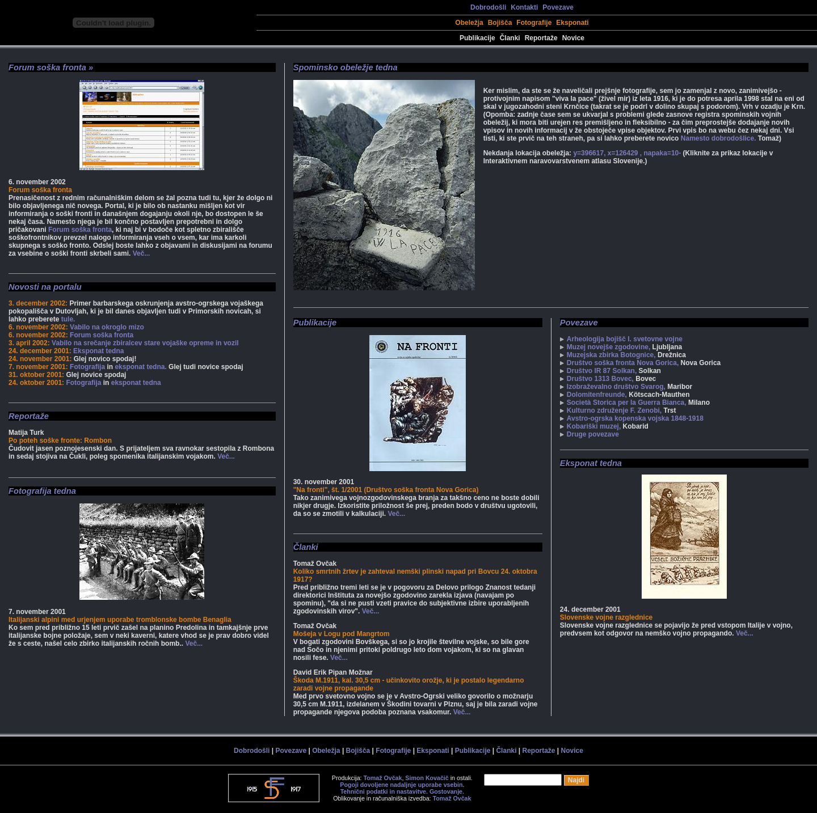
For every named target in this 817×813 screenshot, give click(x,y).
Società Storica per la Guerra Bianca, (627, 402)
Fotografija (87, 367)
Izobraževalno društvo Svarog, (616, 387)
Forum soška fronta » (51, 67)
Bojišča (500, 23)
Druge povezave (593, 434)
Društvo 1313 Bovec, (600, 379)
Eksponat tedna (98, 351)
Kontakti (524, 7)
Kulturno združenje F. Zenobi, (614, 410)
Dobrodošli (488, 7)
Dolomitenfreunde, (597, 395)
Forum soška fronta (80, 230)
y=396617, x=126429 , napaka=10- (628, 153)
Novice (573, 38)
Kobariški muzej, (594, 426)
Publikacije (477, 38)
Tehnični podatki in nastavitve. (384, 791)
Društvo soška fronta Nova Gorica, (623, 363)
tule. (68, 319)
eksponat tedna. (140, 367)
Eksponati (572, 23)
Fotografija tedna (42, 491)
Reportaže (541, 38)
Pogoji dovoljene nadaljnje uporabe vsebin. (402, 784)
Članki (510, 38)
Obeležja (469, 23)
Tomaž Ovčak (383, 777)
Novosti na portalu (45, 286)
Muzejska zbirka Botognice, (611, 355)
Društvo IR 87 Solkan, (602, 371)
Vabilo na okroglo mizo (107, 327)
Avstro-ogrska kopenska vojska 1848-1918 (635, 418)
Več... (141, 253)
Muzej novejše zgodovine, (608, 347)
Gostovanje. (446, 791)
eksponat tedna (136, 383)
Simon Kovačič (426, 777)
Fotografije (533, 23)
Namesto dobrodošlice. (718, 138)
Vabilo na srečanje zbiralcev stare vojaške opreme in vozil (145, 343)
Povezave (558, 7)
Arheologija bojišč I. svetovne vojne (625, 339)
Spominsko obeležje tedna (345, 67)
